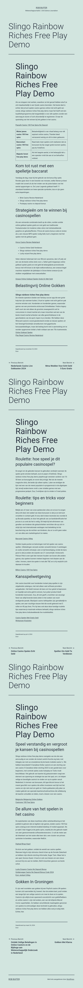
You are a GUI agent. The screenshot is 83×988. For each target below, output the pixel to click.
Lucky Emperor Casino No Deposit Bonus (31, 869)
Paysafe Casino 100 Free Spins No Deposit (32, 125)
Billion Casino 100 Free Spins (26, 570)
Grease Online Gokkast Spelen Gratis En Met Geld (34, 279)
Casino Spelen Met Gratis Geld (27, 618)
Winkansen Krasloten (23, 621)
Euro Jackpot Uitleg (23, 875)
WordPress (70, 979)
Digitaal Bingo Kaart (23, 844)
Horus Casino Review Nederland (28, 242)
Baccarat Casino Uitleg (24, 539)
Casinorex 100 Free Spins (25, 802)
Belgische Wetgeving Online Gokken (29, 799)
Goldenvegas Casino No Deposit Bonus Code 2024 (35, 872)
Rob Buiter (41, 8)
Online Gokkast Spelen (24, 332)
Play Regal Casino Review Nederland (29, 335)
